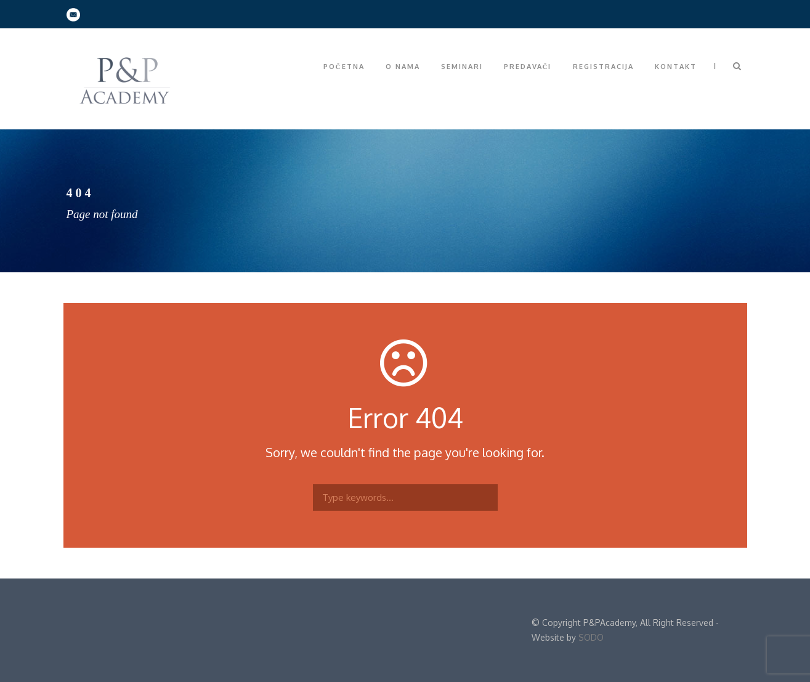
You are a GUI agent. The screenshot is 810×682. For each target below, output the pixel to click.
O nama (403, 66)
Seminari (462, 66)
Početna (344, 66)
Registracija (603, 66)
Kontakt (676, 66)
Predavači (528, 66)
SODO (591, 637)
